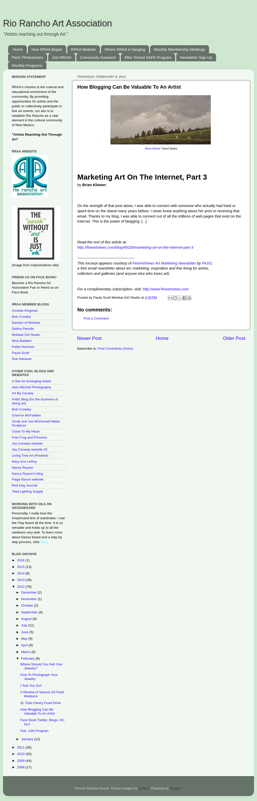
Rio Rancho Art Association (57, 23)
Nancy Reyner (22, 467)
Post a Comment (96, 318)
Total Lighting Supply (27, 491)
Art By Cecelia (22, 393)
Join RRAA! (62, 57)
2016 (21, 560)
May (24, 638)
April (25, 645)
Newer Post (89, 338)
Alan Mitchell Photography (31, 387)
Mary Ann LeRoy (24, 461)
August (27, 619)
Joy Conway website (27, 443)
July (24, 625)
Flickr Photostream (27, 57)
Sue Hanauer (22, 359)
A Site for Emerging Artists (31, 381)
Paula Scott (20, 353)
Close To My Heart (26, 431)
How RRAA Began (47, 49)
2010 (21, 754)
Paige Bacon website (27, 479)
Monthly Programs (27, 65)
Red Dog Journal (24, 485)
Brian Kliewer (153, 148)
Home (18, 49)
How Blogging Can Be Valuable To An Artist (37, 711)
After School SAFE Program (147, 57)
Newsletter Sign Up (196, 57)
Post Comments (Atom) (115, 348)
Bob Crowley (21, 316)
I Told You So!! (31, 685)
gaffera (144, 788)
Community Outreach (98, 57)
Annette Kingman (25, 310)
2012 (21, 587)
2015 (21, 567)
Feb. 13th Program (34, 731)
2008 (21, 767)
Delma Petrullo (23, 329)
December (29, 592)
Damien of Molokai (26, 323)
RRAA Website (83, 49)
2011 (21, 747)
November (29, 599)
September (30, 612)
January (27, 739)
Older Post (234, 338)
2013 (21, 580)
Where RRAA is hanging (125, 49)
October (27, 605)
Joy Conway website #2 (29, 449)
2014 (21, 573)
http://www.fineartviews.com (166, 289)
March (26, 652)
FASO (207, 263)
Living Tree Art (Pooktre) (30, 455)
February (28, 658)
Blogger (175, 788)
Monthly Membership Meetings (179, 49)
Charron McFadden (26, 415)
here (43, 542)
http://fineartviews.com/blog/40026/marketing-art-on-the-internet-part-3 (135, 247)
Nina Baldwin (22, 341)
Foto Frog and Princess (29, 437)
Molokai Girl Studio (26, 335)
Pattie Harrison (23, 347)
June (25, 632)
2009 (21, 761)
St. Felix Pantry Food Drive (40, 703)
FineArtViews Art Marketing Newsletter (164, 263)
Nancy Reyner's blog (27, 473)
